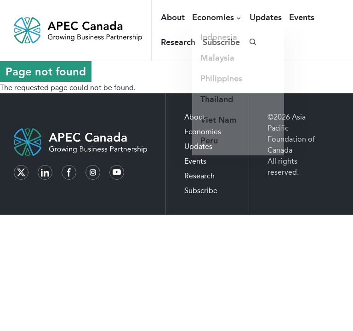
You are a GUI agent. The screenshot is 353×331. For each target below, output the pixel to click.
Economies (213, 17)
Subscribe (221, 42)
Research (178, 42)
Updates (266, 17)
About (173, 17)
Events (301, 17)
